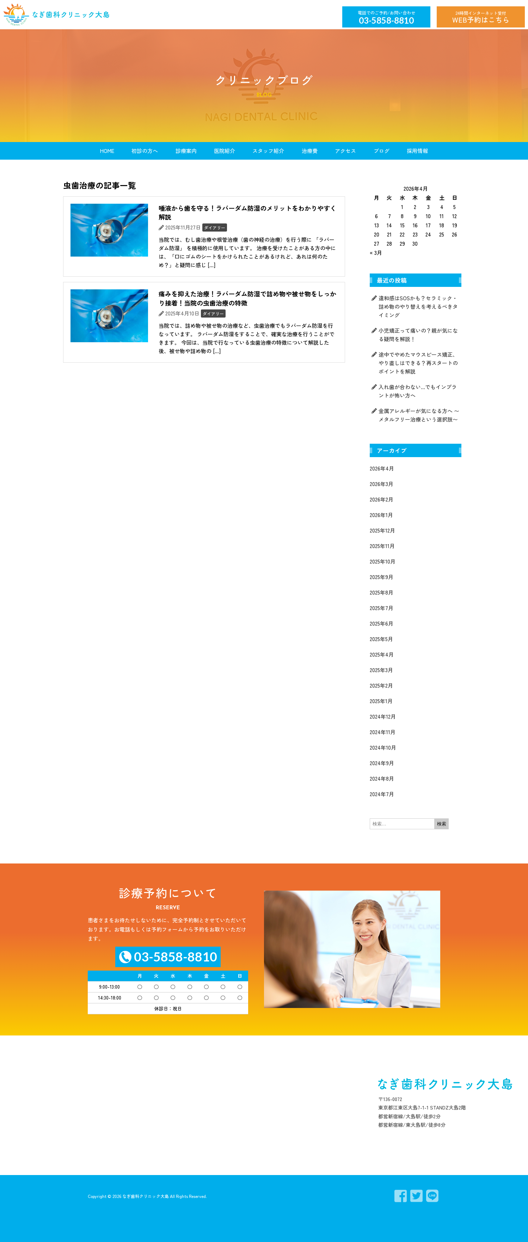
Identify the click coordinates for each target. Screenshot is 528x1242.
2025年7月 (381, 607)
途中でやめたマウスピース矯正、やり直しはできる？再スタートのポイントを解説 (418, 363)
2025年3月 (381, 670)
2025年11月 (382, 545)
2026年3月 (381, 483)
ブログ (381, 150)
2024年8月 (382, 778)
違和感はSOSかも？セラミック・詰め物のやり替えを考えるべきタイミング (418, 306)
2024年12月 (383, 716)
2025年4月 (382, 654)
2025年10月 (382, 561)
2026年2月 (381, 499)
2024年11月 (382, 732)
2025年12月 (382, 530)
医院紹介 (224, 150)
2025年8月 (381, 592)
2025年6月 (381, 623)
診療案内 (186, 150)
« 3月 (376, 252)
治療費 (310, 150)
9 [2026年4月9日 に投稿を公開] (415, 216)
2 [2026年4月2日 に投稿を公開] (415, 206)
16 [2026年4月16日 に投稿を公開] (415, 225)
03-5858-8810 (386, 20)
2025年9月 (381, 576)
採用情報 (417, 150)
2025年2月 (381, 685)
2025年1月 (381, 701)
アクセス (345, 150)
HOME (107, 150)
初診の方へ (144, 150)
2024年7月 (382, 794)
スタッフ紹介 (268, 150)
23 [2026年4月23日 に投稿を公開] (415, 234)
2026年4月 (382, 468)
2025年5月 (381, 638)
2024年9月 (382, 763)
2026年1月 (381, 514)
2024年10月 (383, 747)
